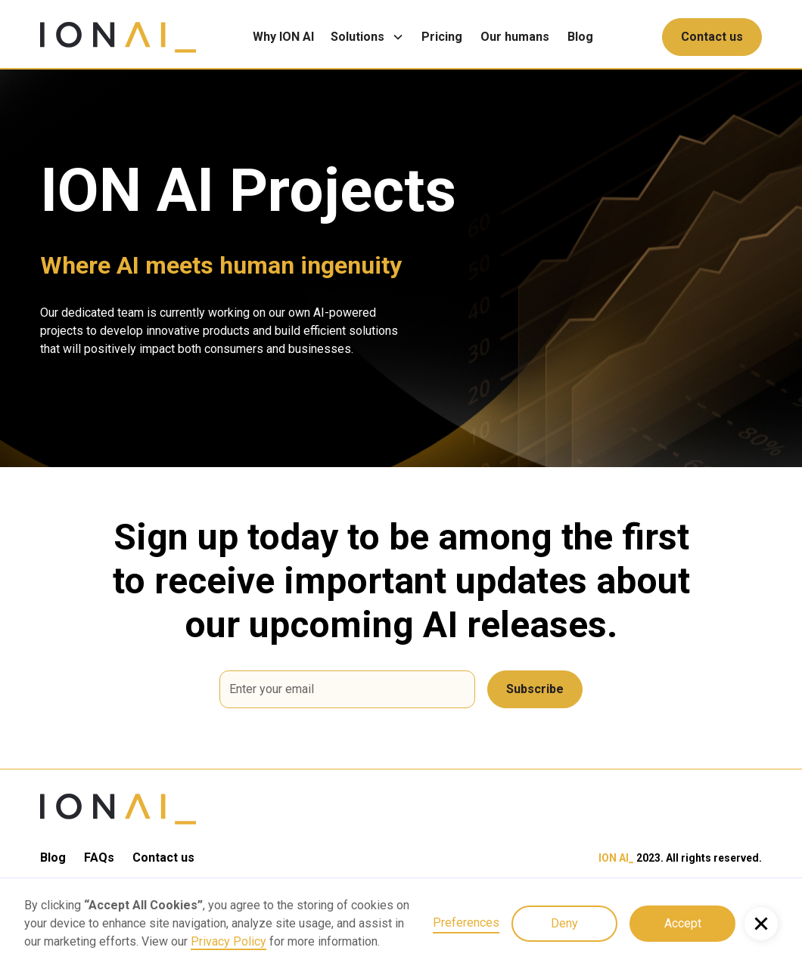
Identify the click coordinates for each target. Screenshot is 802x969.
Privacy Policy (228, 941)
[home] (118, 37)
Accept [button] (682, 923)
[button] (371, 37)
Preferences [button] (466, 922)
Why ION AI (283, 36)
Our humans (514, 36)
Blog (580, 36)
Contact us (712, 36)
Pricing (441, 36)
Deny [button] (564, 923)
